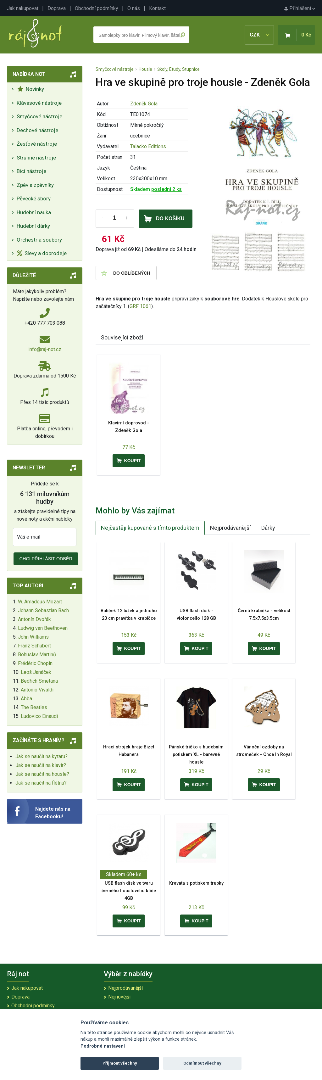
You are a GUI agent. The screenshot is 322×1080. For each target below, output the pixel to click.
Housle (145, 69)
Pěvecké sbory (34, 198)
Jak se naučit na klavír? (40, 765)
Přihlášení (299, 8)
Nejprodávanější (230, 527)
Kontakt (157, 8)
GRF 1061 (140, 306)
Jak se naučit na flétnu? (41, 783)
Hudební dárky (33, 226)
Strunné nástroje (36, 157)
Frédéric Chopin (35, 663)
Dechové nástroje (37, 130)
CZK (259, 35)
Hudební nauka (34, 212)
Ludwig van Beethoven (43, 628)
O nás (133, 8)
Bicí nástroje (31, 171)
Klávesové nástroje (39, 103)
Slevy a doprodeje (42, 253)
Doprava (56, 8)
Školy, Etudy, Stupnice (178, 69)
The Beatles (34, 707)
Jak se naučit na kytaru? (41, 756)
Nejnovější (119, 997)
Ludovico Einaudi (39, 716)
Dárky (268, 527)
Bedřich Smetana (39, 681)
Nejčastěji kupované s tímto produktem (150, 527)
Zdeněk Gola (144, 104)
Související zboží (122, 337)
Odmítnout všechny (202, 1063)
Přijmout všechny (120, 1063)
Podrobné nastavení (102, 1046)
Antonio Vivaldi (37, 690)
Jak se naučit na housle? (42, 774)
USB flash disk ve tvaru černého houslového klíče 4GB (129, 891)
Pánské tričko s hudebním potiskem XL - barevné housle (196, 754)
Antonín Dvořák (34, 619)
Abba (26, 699)
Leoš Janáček (36, 672)
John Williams (33, 637)
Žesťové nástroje (37, 144)
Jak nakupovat (22, 8)
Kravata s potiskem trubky (196, 883)
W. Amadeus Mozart (40, 602)
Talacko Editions (148, 146)
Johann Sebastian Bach (43, 610)
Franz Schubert (34, 646)
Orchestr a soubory (39, 240)
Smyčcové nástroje (39, 116)
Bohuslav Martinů (37, 655)
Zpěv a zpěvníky (35, 185)
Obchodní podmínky (96, 8)
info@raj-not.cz (44, 349)
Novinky (30, 89)
